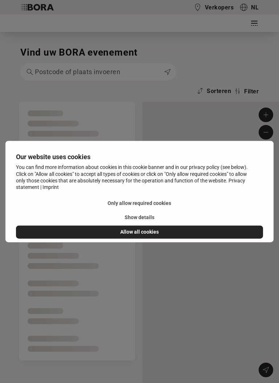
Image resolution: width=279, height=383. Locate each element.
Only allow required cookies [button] (139, 203)
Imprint (51, 187)
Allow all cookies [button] (139, 232)
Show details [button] (139, 217)
